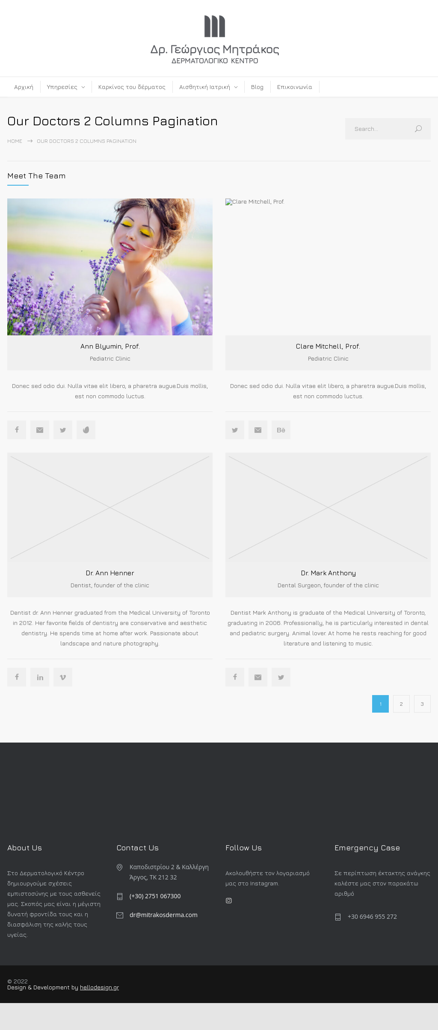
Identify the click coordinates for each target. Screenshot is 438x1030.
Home (14, 141)
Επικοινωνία (294, 86)
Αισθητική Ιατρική (204, 86)
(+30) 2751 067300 (155, 895)
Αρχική (23, 86)
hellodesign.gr (99, 986)
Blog (257, 86)
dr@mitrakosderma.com (164, 914)
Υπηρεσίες (62, 86)
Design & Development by (43, 986)
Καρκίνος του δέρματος (132, 86)
